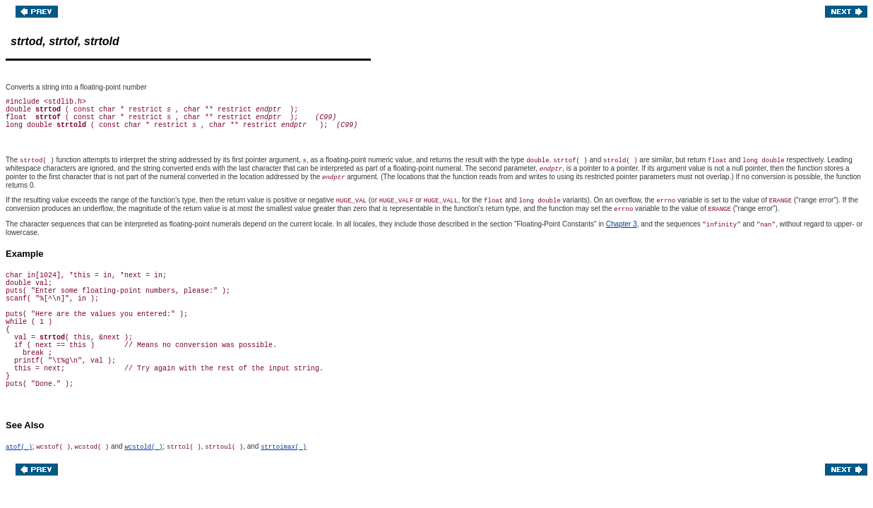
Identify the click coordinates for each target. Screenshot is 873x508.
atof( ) (19, 447)
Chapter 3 (621, 224)
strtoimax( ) (284, 447)
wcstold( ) (143, 447)
